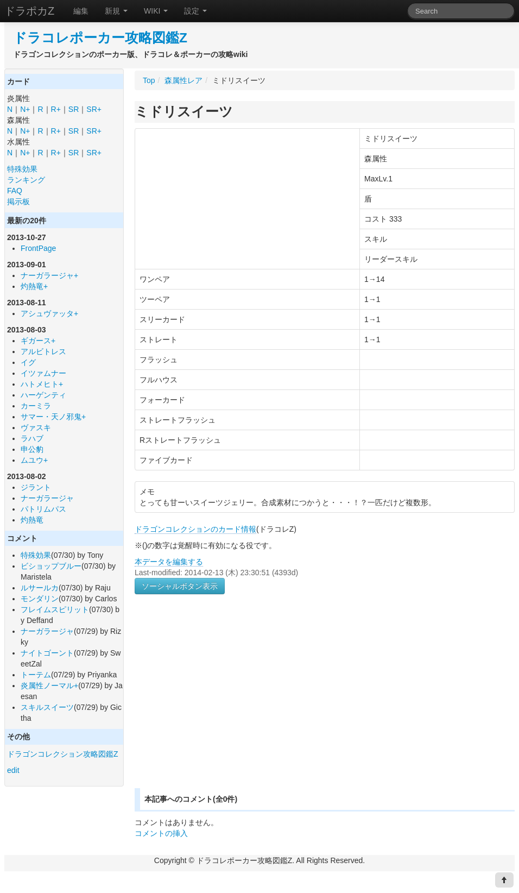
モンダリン (40, 598)
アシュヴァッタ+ (49, 313)
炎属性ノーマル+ (49, 685)
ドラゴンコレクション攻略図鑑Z (62, 754)
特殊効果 (22, 169)
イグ (28, 362)
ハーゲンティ (43, 395)
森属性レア (183, 80)
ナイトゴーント (47, 653)
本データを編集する (169, 561)
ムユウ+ (34, 460)
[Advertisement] (226, 704)
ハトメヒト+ (42, 384)
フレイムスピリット (55, 609)
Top (149, 80)
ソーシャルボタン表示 (180, 586)
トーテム (36, 674)
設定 (195, 11)
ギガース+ (38, 340)
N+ (25, 109)
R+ (56, 109)
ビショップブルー (51, 566)
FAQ (14, 190)
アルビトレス (43, 351)
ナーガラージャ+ (49, 275)
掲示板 (18, 201)
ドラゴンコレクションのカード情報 (195, 529)
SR (73, 109)
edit (13, 770)
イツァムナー (43, 373)
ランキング (26, 179)
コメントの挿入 (161, 833)
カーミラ (36, 405)
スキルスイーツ (47, 707)
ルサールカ (40, 587)
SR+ (94, 109)
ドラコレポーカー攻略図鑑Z (100, 37)
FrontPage (38, 248)
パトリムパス (43, 509)
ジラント (36, 487)
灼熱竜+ (34, 286)
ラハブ (32, 438)
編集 (80, 11)
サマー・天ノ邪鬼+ (53, 416)
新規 (116, 11)
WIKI (156, 11)
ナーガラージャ (47, 498)
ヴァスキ (36, 427)
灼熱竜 (32, 519)
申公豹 (32, 449)
